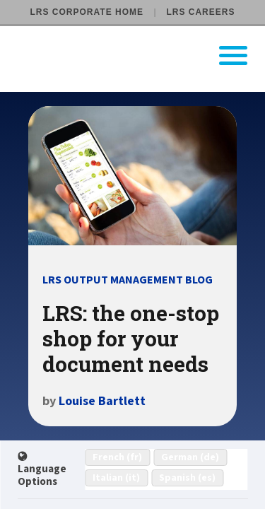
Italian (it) (116, 478)
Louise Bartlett (102, 401)
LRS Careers (200, 12)
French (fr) (117, 457)
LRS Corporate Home (86, 12)
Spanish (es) (187, 478)
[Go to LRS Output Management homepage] (141, 55)
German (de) (190, 457)
